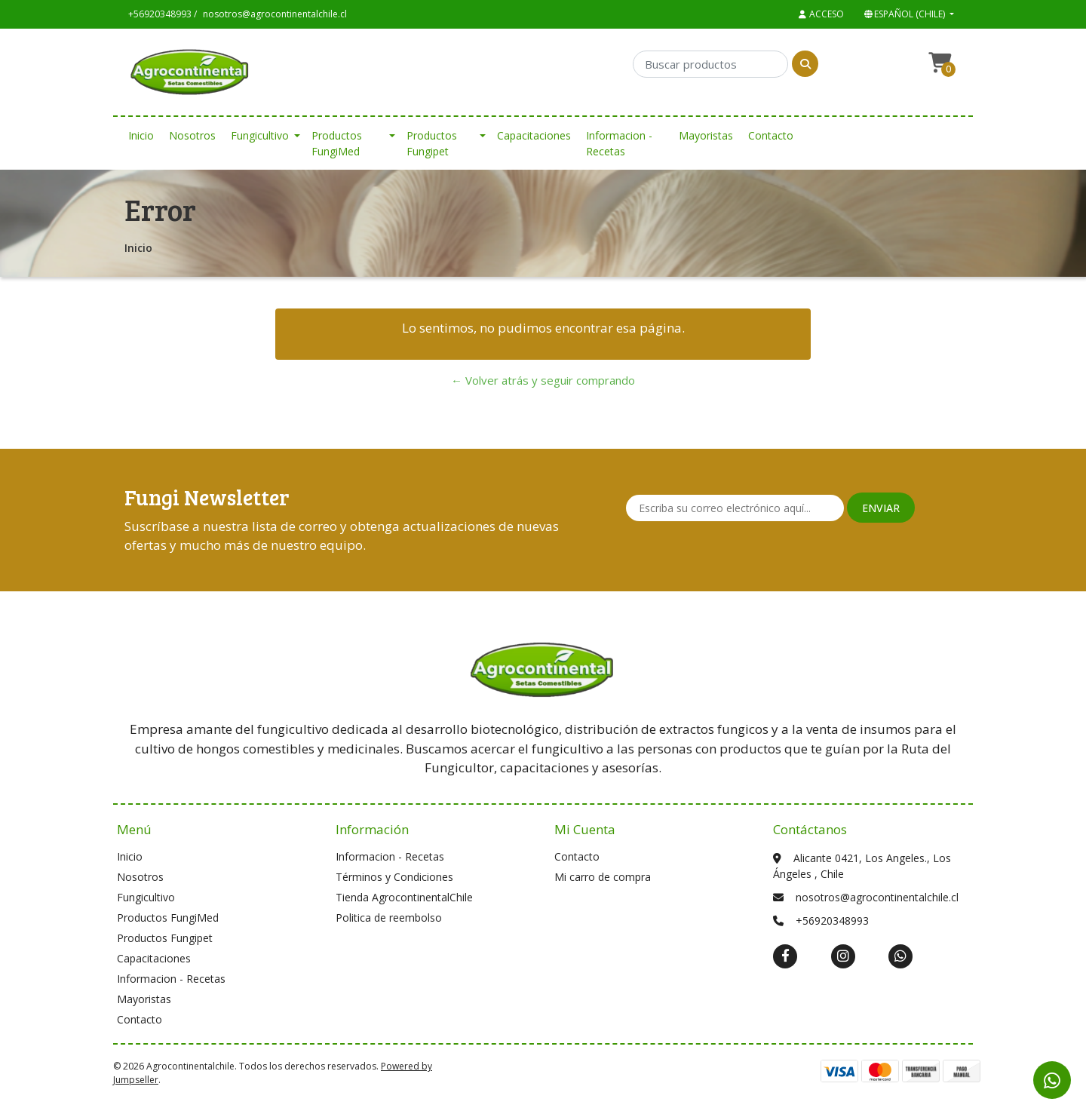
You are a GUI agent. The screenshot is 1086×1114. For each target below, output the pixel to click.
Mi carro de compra (602, 877)
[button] (908, 14)
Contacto (770, 135)
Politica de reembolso (389, 917)
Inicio (141, 135)
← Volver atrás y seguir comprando (543, 380)
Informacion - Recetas (619, 143)
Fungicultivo (260, 135)
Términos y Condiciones (394, 877)
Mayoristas (706, 135)
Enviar (881, 508)
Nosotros (192, 135)
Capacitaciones (534, 135)
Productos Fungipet (431, 143)
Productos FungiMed (336, 143)
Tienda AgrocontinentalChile (404, 897)
